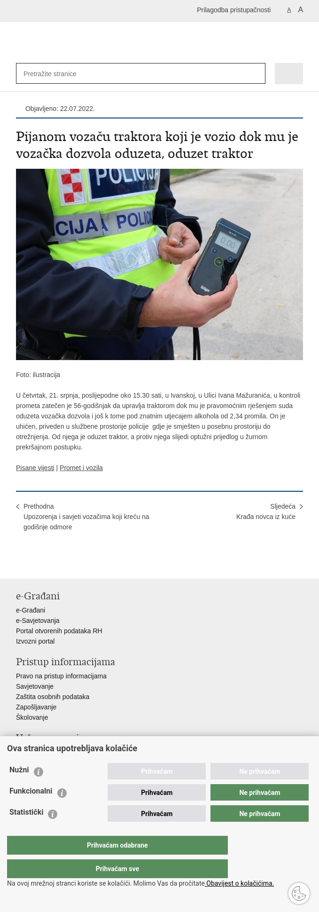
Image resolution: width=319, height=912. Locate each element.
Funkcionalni (31, 809)
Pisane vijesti (35, 468)
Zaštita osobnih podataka (52, 696)
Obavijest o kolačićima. (239, 883)
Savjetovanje (35, 686)
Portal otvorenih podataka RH (59, 631)
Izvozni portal (35, 641)
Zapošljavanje (36, 707)
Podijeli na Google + (81, 564)
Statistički (26, 830)
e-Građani (30, 610)
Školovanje (32, 717)
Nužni (19, 788)
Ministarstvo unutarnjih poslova (61, 752)
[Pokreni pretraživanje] (256, 74)
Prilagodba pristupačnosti (234, 10)
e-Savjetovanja (38, 620)
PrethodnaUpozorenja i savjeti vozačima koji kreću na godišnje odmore (86, 517)
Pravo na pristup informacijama (61, 676)
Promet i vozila (81, 468)
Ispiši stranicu (21, 564)
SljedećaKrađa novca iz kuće (266, 511)
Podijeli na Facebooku (41, 564)
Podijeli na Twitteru (61, 564)
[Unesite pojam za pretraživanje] (54, 73)
